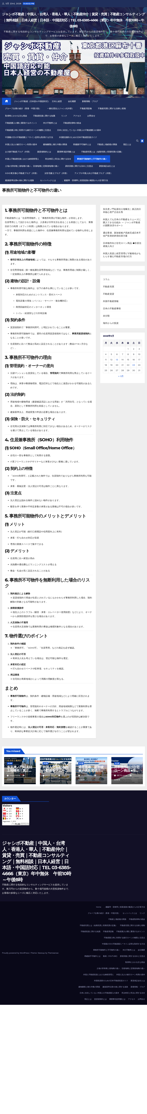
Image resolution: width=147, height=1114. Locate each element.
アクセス (77, 116)
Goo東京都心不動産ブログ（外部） (21, 173)
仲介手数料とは (50, 123)
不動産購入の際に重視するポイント (21, 123)
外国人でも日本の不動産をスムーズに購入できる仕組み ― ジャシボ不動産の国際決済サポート (122, 222)
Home (98, 907)
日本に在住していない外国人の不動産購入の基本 (79, 130)
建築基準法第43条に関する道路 (19, 180)
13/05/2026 (15, 775)
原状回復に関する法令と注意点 (79, 166)
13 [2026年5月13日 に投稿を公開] (117, 359)
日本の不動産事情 (112, 308)
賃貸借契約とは (44, 152)
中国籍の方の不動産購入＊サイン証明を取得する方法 (29, 137)
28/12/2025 (122, 775)
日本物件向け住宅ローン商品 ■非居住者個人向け (126, 770)
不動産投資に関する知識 (44, 116)
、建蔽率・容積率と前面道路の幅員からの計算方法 (85, 180)
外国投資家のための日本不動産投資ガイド (78, 137)
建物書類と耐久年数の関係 (55, 144)
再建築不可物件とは (82, 144)
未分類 (106, 316)
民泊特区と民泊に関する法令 (58, 159)
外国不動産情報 (111, 301)
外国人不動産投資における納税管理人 (22, 159)
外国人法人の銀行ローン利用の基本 (21, 144)
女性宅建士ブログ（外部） (56, 173)
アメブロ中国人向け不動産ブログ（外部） (93, 173)
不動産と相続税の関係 (107, 144)
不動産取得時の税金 (72, 123)
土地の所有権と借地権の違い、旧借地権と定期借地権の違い (32, 166)
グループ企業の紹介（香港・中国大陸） (23, 108)
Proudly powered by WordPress (16, 953)
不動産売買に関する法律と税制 (112, 108)
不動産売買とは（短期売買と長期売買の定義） (102, 152)
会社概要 (72, 101)
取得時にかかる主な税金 (16, 116)
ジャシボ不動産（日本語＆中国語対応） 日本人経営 (38, 101)
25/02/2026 (86, 775)
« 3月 (121, 376)
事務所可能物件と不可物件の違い (92, 159)
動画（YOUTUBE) (110, 956)
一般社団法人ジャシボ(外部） (60, 108)
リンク (64, 116)
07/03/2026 (51, 775)
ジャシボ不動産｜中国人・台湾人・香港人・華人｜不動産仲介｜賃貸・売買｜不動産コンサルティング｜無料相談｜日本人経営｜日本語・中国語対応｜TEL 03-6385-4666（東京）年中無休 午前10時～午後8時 (73, 20)
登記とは (127, 144)
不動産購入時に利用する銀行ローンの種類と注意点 (28, 130)
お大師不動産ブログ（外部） (18, 152)
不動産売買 (108, 286)
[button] (137, 140)
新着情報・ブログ (90, 101)
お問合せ (91, 116)
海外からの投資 (111, 323)
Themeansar (53, 953)
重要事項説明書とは (66, 152)
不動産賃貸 (108, 294)
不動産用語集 (86, 108)
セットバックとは (48, 180)
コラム (106, 279)
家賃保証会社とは (107, 166)
